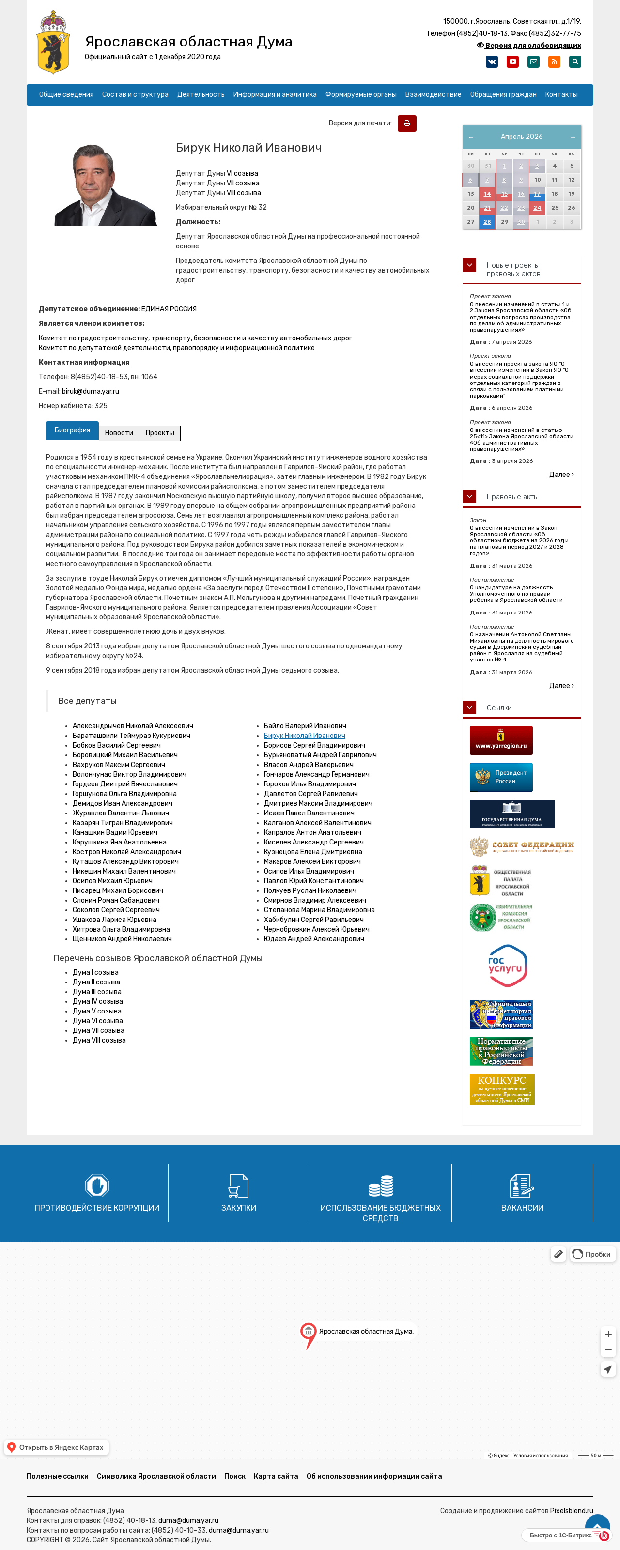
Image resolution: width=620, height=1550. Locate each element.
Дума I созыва (96, 972)
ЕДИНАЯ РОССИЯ (169, 309)
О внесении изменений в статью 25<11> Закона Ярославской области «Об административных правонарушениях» (522, 440)
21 (487, 208)
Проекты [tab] (160, 433)
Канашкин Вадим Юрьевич (115, 833)
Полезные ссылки (58, 1477)
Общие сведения (66, 95)
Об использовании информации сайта (374, 1477)
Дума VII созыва (98, 1031)
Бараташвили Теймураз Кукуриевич (131, 736)
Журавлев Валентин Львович (121, 813)
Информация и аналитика (275, 95)
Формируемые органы (361, 95)
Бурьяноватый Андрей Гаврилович (320, 755)
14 (487, 194)
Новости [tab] (119, 433)
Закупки (238, 1207)
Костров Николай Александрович (127, 852)
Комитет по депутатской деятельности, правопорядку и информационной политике (177, 348)
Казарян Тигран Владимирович (123, 823)
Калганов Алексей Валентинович (318, 823)
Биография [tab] (72, 430)
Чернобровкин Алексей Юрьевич (317, 929)
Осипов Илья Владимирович (309, 871)
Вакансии (522, 1207)
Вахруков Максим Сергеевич (119, 765)
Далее (561, 475)
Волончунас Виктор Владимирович (129, 774)
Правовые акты (513, 496)
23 (521, 208)
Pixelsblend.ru (571, 1511)
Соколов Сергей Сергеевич (116, 910)
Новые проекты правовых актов (514, 269)
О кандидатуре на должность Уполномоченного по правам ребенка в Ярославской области (516, 593)
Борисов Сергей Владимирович (314, 745)
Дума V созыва (97, 1011)
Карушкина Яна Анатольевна (120, 842)
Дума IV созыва (98, 1002)
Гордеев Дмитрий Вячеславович (125, 784)
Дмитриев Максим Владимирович (318, 803)
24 (537, 208)
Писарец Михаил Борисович (118, 891)
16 (521, 194)
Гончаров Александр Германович (317, 774)
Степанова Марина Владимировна (319, 910)
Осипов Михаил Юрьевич (113, 881)
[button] (597, 1527)
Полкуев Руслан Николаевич (310, 891)
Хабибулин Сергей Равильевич (314, 920)
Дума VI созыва (98, 1021)
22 (504, 208)
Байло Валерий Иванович (305, 726)
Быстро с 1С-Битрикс (561, 1535)
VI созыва (242, 173)
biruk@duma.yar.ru (90, 391)
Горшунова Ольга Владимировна (125, 794)
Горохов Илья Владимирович (310, 784)
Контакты (561, 95)
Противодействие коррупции (97, 1207)
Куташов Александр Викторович (126, 862)
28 (487, 222)
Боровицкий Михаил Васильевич (125, 755)
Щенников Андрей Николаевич (122, 939)
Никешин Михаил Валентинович (124, 871)
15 (504, 194)
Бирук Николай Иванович (304, 736)
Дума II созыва (96, 982)
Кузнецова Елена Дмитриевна (313, 852)
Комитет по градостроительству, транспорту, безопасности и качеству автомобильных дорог (195, 338)
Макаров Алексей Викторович (312, 862)
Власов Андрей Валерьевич (309, 765)
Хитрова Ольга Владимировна (121, 929)
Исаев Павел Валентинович (309, 813)
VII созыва (243, 183)
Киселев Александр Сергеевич (314, 842)
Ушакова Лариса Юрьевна (114, 920)
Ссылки (499, 708)
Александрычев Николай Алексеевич (133, 726)
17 (537, 194)
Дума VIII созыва (99, 1040)
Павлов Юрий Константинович (314, 881)
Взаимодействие (433, 95)
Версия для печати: (362, 123)
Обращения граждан (503, 95)
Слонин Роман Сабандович (116, 900)
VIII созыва (244, 193)
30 (521, 222)
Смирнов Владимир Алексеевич (315, 900)
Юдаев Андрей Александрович (314, 939)
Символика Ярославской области (156, 1477)
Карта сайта (276, 1477)
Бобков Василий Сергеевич (117, 745)
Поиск (235, 1477)
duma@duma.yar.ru (188, 1521)
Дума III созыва (97, 992)
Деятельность (201, 95)
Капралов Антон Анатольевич (312, 833)
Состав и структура (135, 95)
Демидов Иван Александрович (122, 803)
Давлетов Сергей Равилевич (311, 794)
